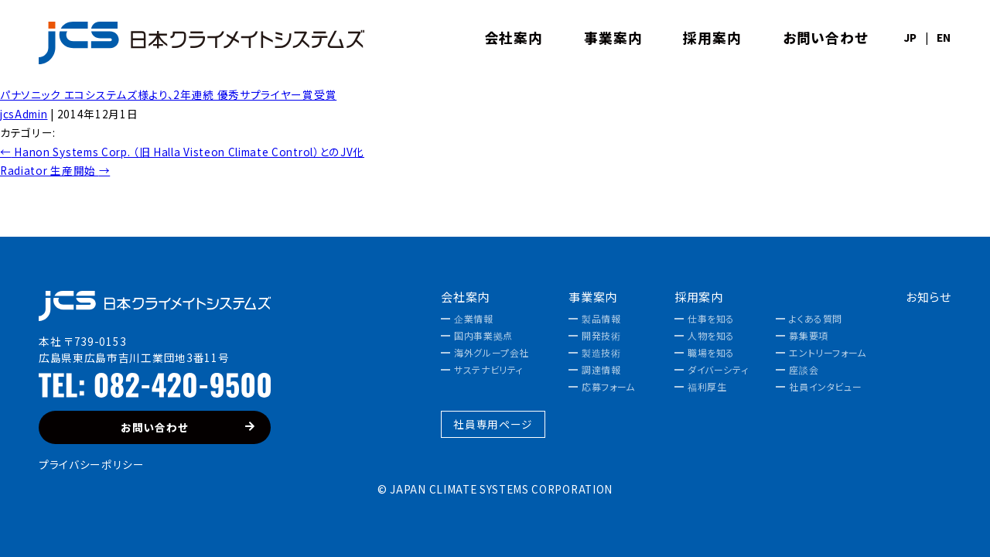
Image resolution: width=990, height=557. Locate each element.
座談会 (803, 369)
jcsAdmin (23, 113)
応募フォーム (608, 386)
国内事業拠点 (483, 335)
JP (910, 37)
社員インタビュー (825, 386)
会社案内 (465, 296)
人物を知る (711, 335)
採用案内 (698, 296)
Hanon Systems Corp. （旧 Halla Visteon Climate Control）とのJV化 (182, 151)
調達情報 (601, 369)
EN (944, 37)
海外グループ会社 (491, 352)
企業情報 (473, 318)
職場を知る (711, 352)
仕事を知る (711, 318)
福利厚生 (707, 386)
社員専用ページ (493, 424)
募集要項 (808, 335)
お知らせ (928, 296)
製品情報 (601, 318)
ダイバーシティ (718, 369)
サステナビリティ (488, 369)
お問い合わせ (188, 427)
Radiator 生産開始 (55, 170)
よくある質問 (815, 318)
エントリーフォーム (827, 352)
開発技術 (601, 335)
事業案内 (592, 296)
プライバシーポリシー (92, 464)
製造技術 (601, 352)
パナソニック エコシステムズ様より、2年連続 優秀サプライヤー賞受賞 (168, 94)
